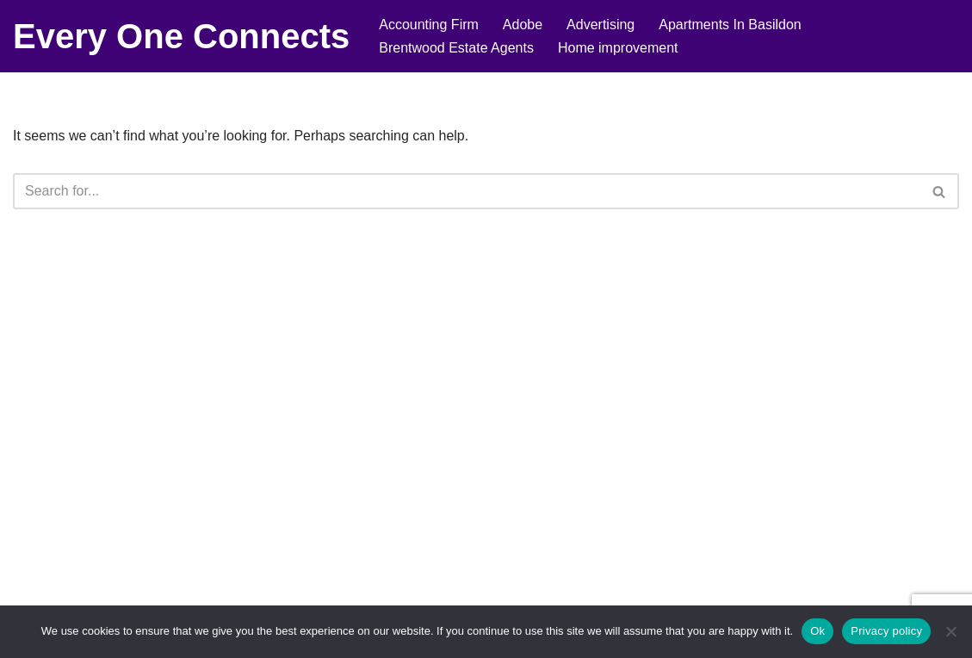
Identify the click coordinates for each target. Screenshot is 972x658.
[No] (950, 631)
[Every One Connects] (181, 36)
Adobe (522, 24)
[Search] (466, 191)
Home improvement (618, 47)
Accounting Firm (429, 24)
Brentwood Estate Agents (456, 47)
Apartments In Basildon (730, 24)
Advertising (600, 24)
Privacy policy (886, 630)
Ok (817, 630)
